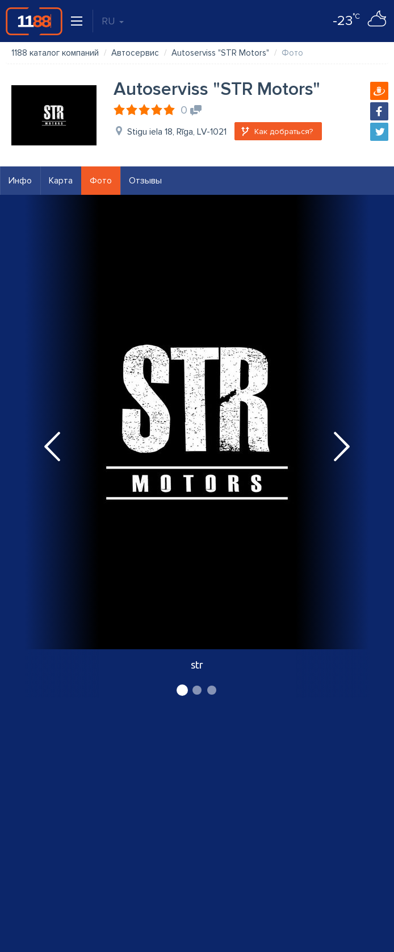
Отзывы (145, 180)
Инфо (20, 180)
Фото (101, 180)
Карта (61, 180)
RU (113, 21)
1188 (34, 21)
